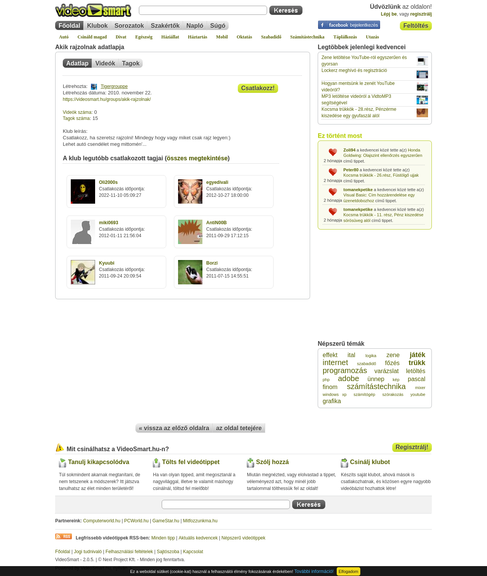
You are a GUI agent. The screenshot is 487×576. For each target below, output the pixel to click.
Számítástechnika (307, 37)
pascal (416, 379)
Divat (121, 37)
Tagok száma (76, 118)
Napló (194, 25)
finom (330, 387)
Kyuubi (107, 263)
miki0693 (108, 222)
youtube (418, 394)
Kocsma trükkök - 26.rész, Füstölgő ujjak (381, 175)
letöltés (415, 371)
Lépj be (389, 14)
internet (335, 362)
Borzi (212, 263)
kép (396, 379)
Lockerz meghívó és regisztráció (354, 70)
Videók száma (77, 112)
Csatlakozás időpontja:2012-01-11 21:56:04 (122, 229)
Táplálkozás (345, 37)
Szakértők (165, 25)
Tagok (131, 63)
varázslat (386, 371)
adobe (348, 378)
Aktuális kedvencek (198, 538)
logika (370, 355)
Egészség (143, 37)
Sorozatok (129, 25)
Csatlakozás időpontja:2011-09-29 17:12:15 (229, 229)
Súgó (218, 25)
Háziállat (170, 37)
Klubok (97, 25)
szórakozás (393, 394)
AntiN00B (216, 222)
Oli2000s (108, 182)
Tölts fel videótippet (191, 462)
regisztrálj (421, 14)
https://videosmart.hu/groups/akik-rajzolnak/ (107, 99)
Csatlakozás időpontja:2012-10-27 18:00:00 (229, 189)
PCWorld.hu (136, 520)
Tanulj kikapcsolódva (98, 462)
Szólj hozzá (272, 462)
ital (351, 355)
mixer (420, 387)
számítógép (364, 394)
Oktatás (244, 37)
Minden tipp (163, 538)
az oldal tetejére (239, 428)
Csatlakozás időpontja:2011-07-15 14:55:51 (229, 269)
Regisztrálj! (412, 447)
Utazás (372, 37)
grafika (332, 401)
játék (417, 355)
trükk (417, 363)
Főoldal (69, 25)
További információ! (314, 571)
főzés (392, 363)
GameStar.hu (166, 520)
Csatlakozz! (258, 88)
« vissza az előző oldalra (174, 428)
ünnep (376, 379)
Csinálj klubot (370, 462)
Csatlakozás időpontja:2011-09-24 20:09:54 (122, 269)
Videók (105, 63)
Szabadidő (271, 37)
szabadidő (366, 363)
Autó (63, 37)
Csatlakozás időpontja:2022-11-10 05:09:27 (122, 189)
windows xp (335, 394)
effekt (330, 355)
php (326, 379)
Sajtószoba (168, 551)
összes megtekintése (197, 158)
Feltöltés (415, 25)
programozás (345, 370)
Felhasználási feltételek (129, 551)
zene (393, 355)
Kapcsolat (193, 551)
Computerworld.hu (101, 520)
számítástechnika (376, 386)
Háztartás (197, 37)
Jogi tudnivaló (88, 551)
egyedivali (217, 182)
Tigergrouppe (114, 86)
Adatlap (77, 63)
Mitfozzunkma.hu (200, 520)
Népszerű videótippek (243, 538)
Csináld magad (92, 37)
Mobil (222, 37)
